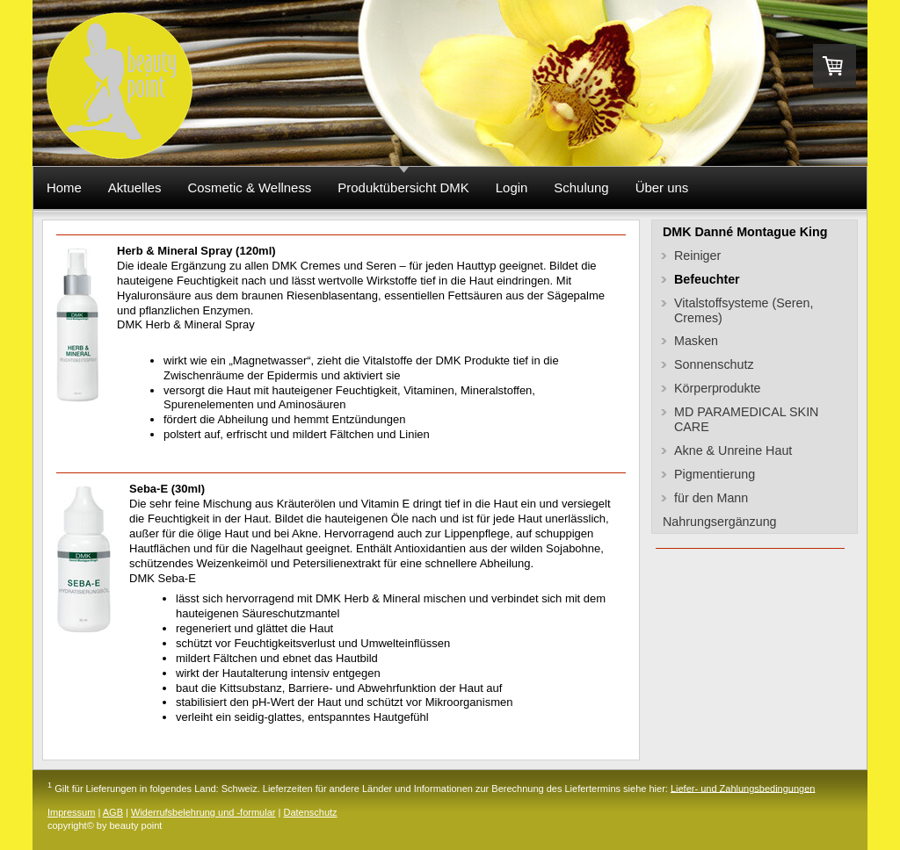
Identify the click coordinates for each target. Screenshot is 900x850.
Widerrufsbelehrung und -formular (203, 812)
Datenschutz (310, 812)
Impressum (71, 812)
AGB (113, 812)
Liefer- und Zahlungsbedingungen (743, 787)
